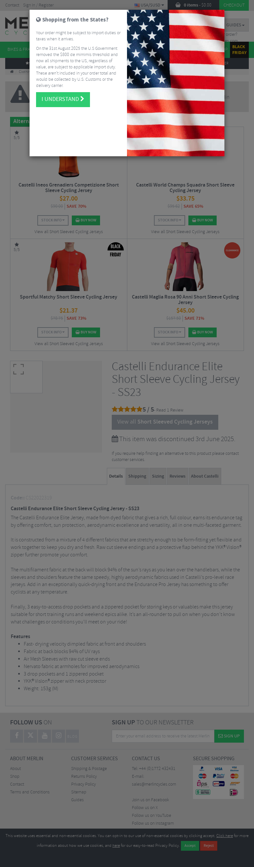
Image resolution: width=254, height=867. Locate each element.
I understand (63, 93)
